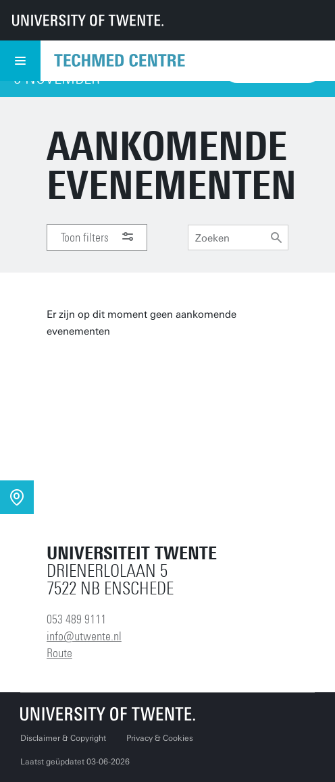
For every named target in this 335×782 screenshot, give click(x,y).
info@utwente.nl (84, 636)
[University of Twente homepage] (88, 20)
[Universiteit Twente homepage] (108, 713)
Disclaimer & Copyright (63, 738)
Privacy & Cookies (159, 738)
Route (59, 653)
